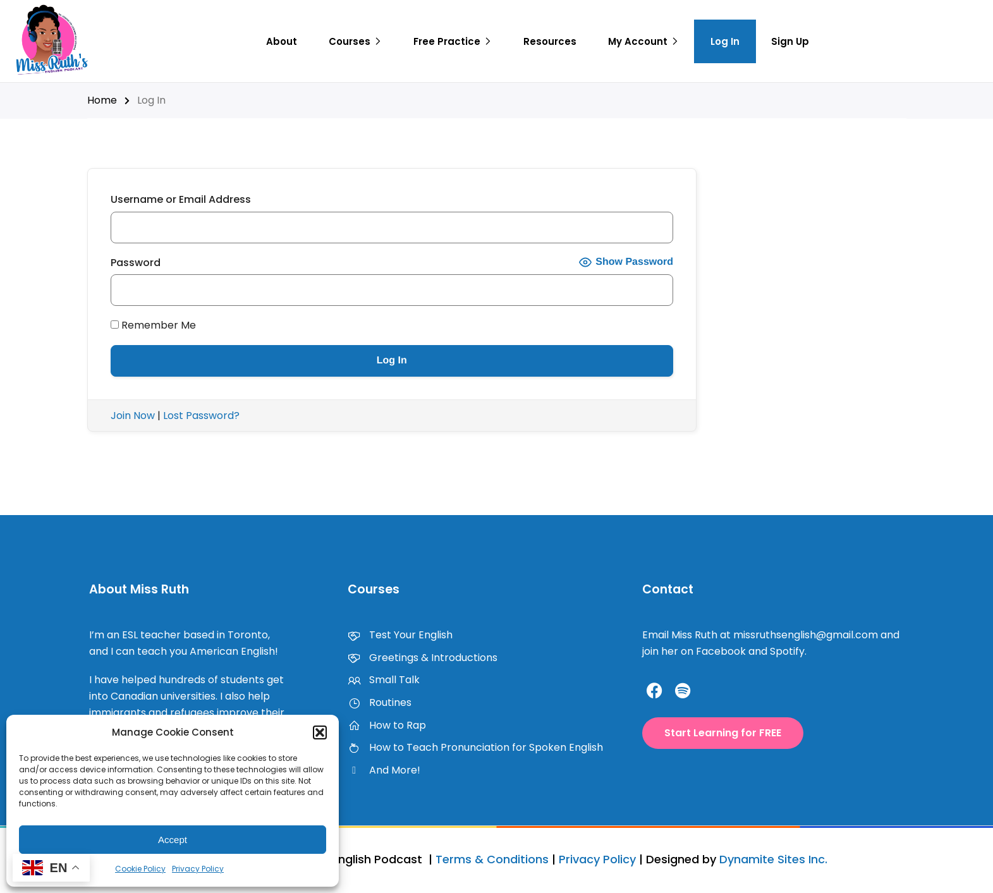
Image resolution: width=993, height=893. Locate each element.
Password (136, 262)
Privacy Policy (198, 868)
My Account (637, 41)
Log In (725, 41)
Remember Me (153, 325)
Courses (349, 41)
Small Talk (384, 679)
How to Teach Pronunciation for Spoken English (475, 747)
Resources (549, 41)
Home (102, 100)
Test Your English (400, 635)
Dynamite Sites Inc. (773, 859)
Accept (172, 839)
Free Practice (446, 41)
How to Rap (387, 725)
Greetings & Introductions (422, 657)
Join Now (133, 415)
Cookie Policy (140, 868)
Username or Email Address (181, 199)
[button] (320, 732)
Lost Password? (201, 415)
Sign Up (790, 41)
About (281, 41)
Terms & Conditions (492, 859)
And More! (384, 770)
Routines (379, 702)
